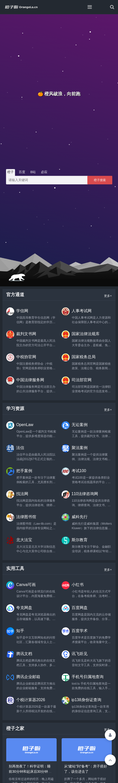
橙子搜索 (100, 180)
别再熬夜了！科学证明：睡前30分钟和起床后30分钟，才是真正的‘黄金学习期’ (30, 771)
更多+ (108, 296)
